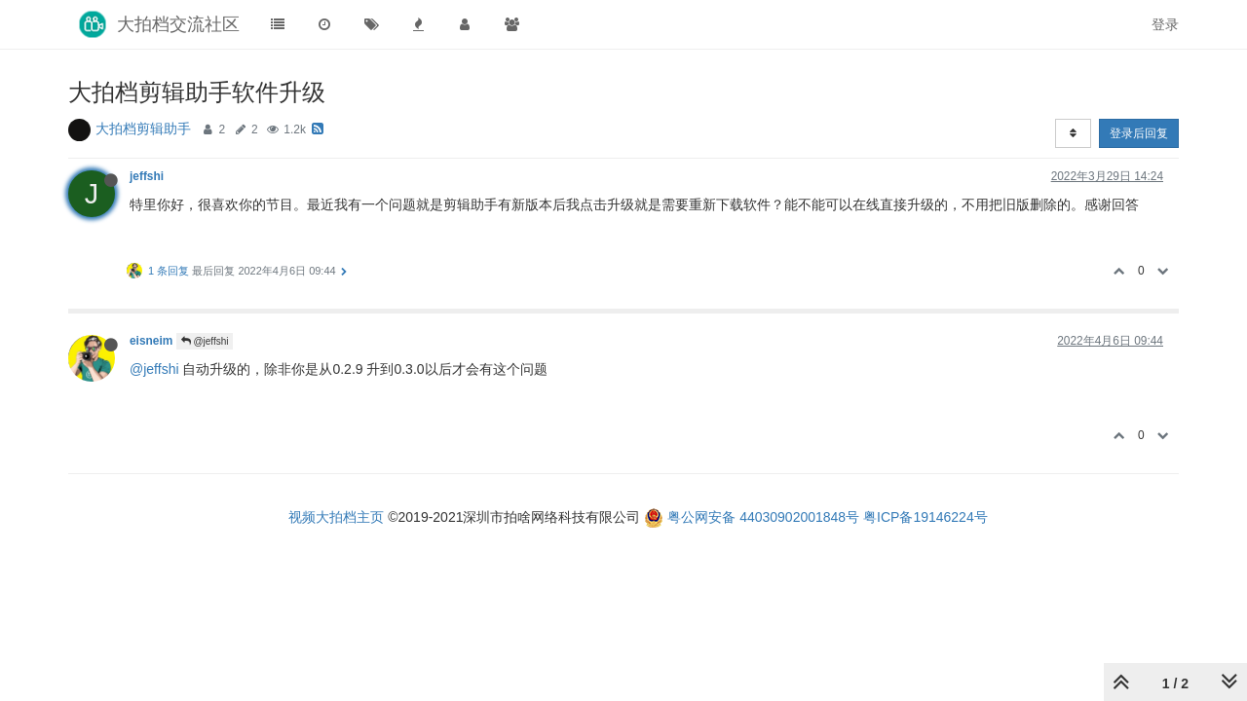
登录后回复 (1139, 133)
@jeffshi (205, 341)
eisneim (151, 341)
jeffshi (147, 176)
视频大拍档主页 (336, 517)
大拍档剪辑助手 (143, 128)
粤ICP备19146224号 (925, 517)
